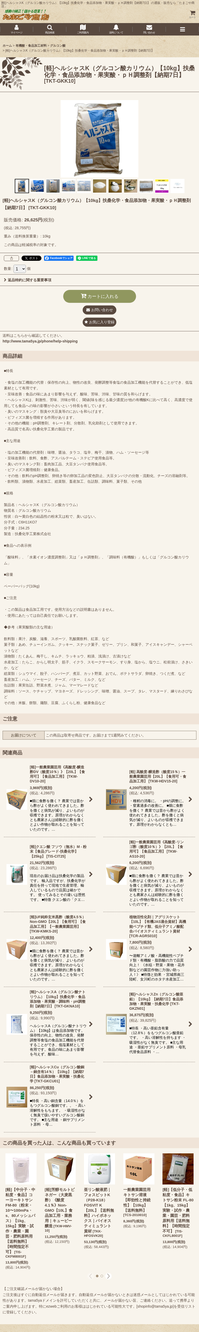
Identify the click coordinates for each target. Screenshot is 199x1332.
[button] (49, 29)
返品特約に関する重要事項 (27, 280)
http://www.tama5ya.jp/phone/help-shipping (40, 341)
